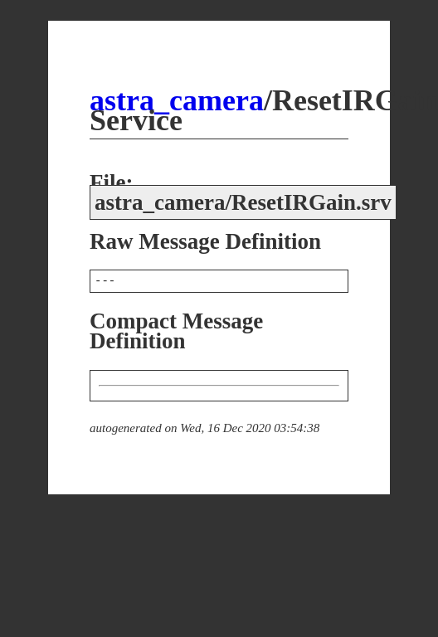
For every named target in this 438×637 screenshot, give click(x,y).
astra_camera (177, 100)
